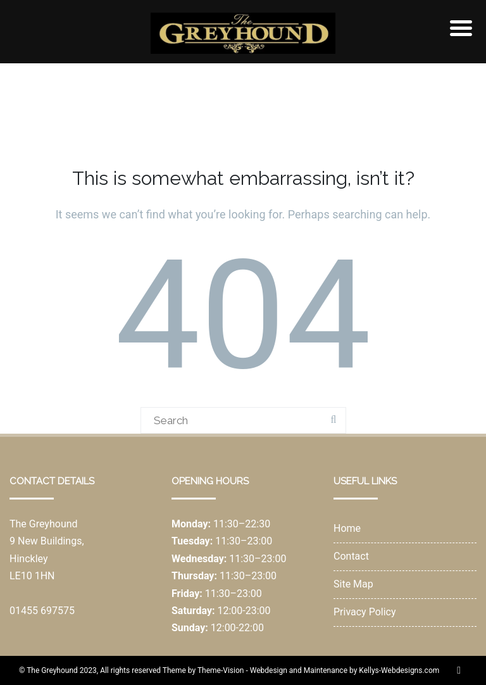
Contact (351, 556)
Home (347, 528)
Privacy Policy (364, 612)
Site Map (353, 584)
